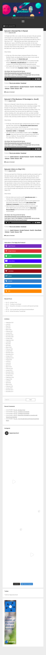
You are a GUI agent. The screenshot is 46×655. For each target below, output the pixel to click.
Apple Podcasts (14, 86)
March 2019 (9, 366)
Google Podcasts (24, 86)
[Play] (6, 79)
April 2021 (8, 327)
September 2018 (10, 377)
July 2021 (8, 324)
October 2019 (9, 356)
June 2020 (8, 342)
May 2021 (8, 326)
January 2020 (9, 350)
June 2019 (8, 363)
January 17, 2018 (12, 100)
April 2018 (8, 382)
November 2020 (9, 336)
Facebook (21, 68)
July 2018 (8, 381)
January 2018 (9, 388)
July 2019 (8, 361)
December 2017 (9, 389)
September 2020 (10, 340)
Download (23, 83)
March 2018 (9, 384)
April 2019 (8, 365)
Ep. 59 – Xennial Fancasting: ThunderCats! (15, 311)
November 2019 (9, 354)
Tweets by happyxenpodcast (11, 594)
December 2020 (9, 335)
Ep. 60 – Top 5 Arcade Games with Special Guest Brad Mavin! (20, 309)
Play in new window (14, 83)
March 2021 (9, 329)
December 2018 (9, 372)
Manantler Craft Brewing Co (18, 62)
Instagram (33, 68)
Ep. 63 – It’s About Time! (11, 302)
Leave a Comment (10, 92)
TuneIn (12, 88)
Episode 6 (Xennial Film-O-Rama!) (16, 31)
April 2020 (8, 345)
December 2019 (9, 352)
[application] (23, 79)
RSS (21, 88)
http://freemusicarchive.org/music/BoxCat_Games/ (18, 73)
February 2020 (9, 349)
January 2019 (9, 370)
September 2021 (10, 322)
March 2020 (9, 347)
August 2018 (9, 379)
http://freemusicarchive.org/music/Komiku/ (16, 76)
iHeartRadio (38, 86)
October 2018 (9, 375)
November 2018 (9, 373)
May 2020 (8, 343)
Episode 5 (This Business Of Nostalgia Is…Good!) (21, 99)
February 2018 (9, 386)
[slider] (39, 79)
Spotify (32, 86)
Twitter (26, 68)
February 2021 (9, 331)
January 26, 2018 (12, 32)
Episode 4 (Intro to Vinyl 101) (14, 169)
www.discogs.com (30, 197)
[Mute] (35, 79)
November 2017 (9, 391)
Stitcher (7, 88)
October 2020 (9, 338)
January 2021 (9, 333)
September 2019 (10, 358)
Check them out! (23, 59)
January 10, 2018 (12, 170)
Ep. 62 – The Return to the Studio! (13, 304)
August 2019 (9, 359)
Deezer (17, 88)
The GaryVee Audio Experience (29, 125)
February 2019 (9, 368)
